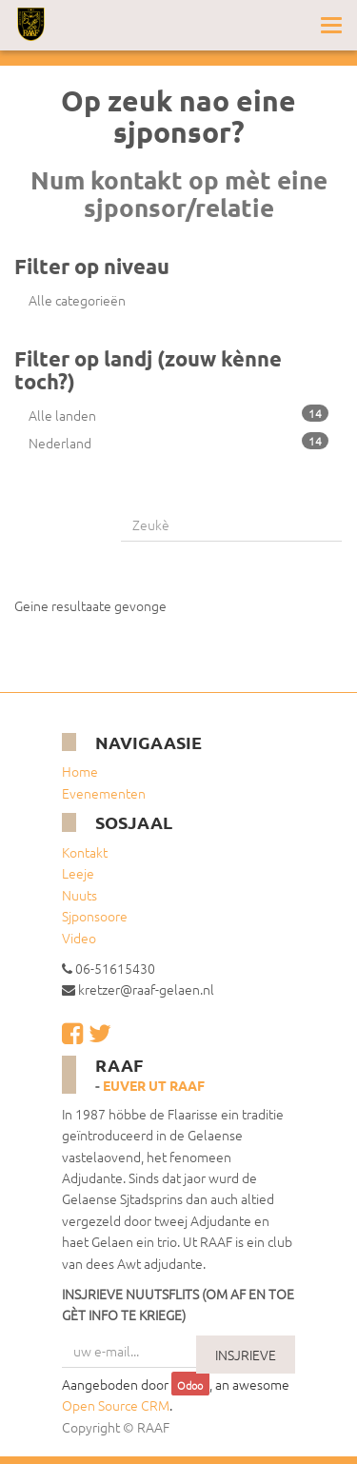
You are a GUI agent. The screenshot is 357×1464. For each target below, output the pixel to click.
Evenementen (104, 792)
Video (79, 937)
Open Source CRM (115, 1405)
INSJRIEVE (245, 1354)
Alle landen (178, 415)
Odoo (190, 1385)
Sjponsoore (95, 915)
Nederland (178, 442)
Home (80, 771)
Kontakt (85, 851)
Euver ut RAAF (154, 1085)
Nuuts (79, 894)
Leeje (78, 872)
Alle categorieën (77, 299)
